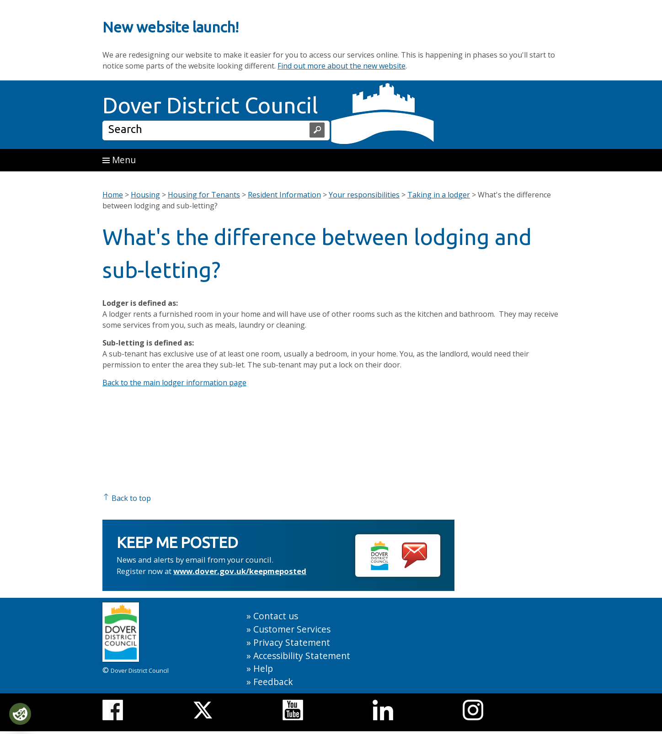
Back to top (126, 498)
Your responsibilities (364, 195)
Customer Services (292, 629)
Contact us (275, 616)
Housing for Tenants (204, 195)
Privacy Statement (291, 642)
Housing (145, 195)
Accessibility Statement (301, 655)
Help (263, 668)
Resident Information (284, 195)
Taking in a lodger (438, 195)
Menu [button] (119, 160)
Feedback (273, 681)
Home (112, 195)
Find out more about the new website (342, 66)
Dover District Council (210, 105)
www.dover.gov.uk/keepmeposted (239, 571)
